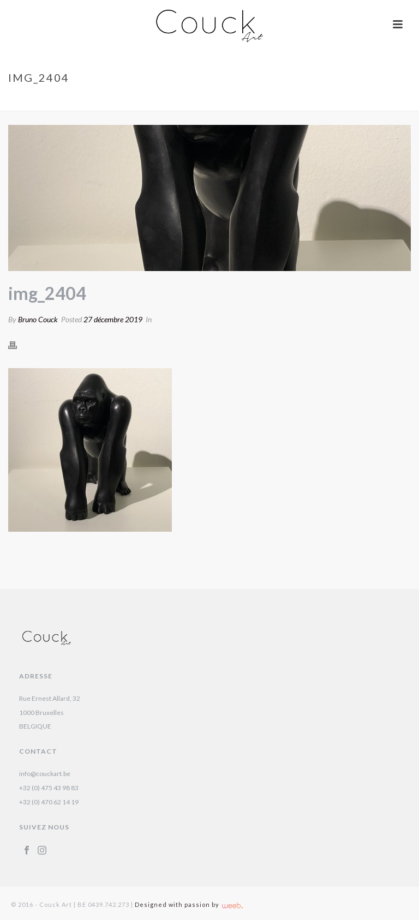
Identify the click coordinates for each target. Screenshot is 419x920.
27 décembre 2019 (112, 319)
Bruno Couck (38, 319)
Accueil (250, 100)
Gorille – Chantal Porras (317, 100)
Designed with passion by (189, 904)
